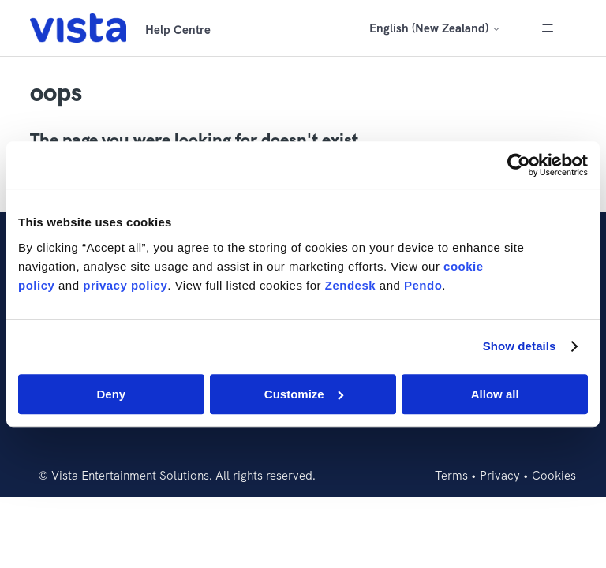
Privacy (500, 475)
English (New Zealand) (435, 28)
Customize (303, 394)
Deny (110, 394)
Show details (519, 346)
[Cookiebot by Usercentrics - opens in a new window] (519, 165)
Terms (451, 475)
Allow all (495, 394)
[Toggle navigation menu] (548, 28)
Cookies (554, 475)
